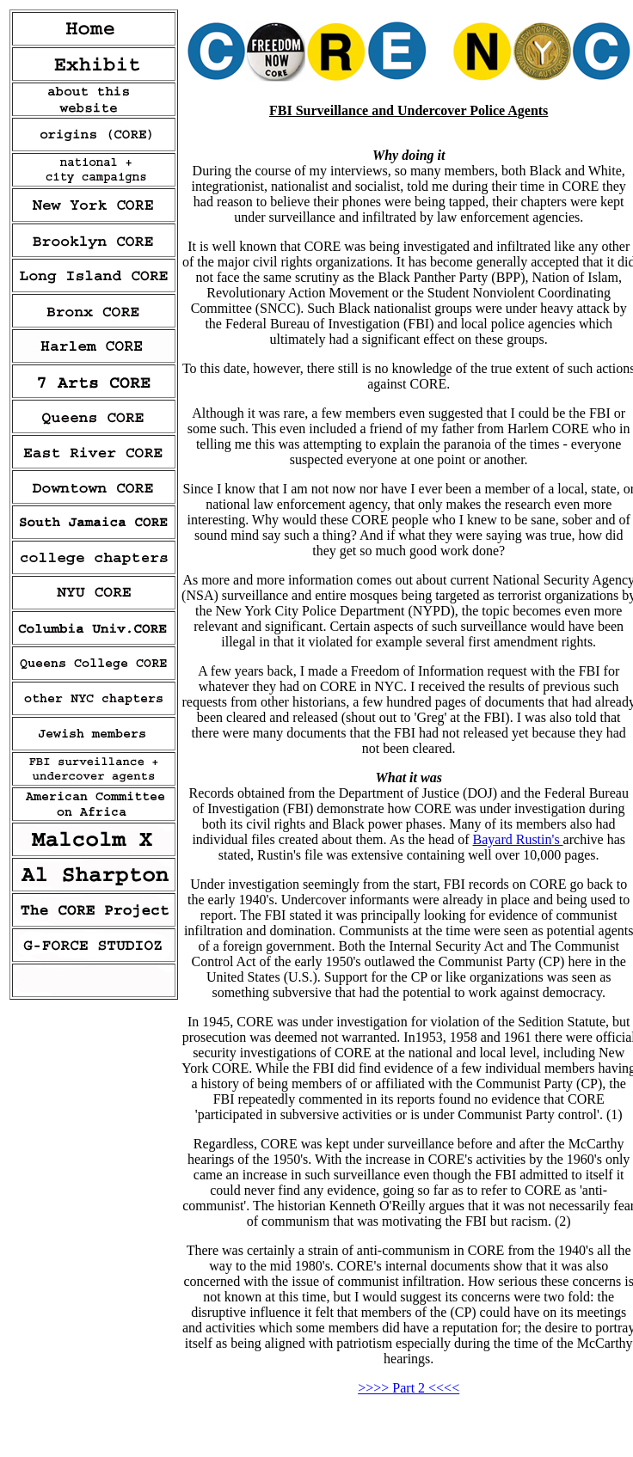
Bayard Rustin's (518, 839)
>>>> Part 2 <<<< (408, 1387)
